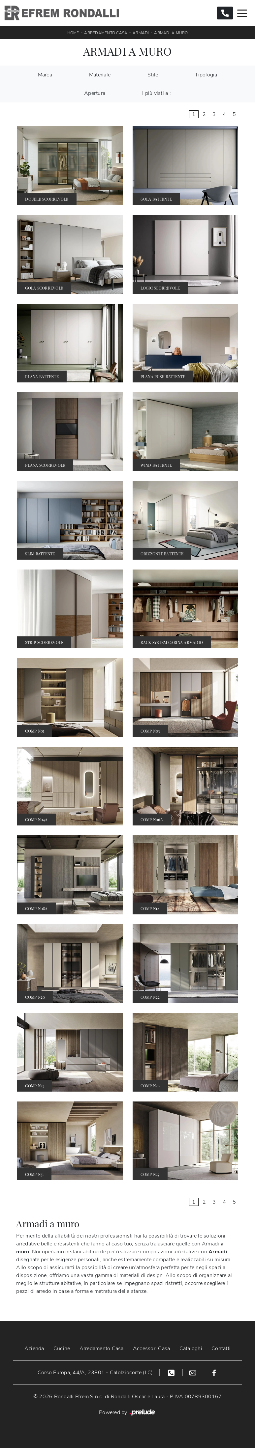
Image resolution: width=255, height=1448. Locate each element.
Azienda (34, 1348)
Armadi (141, 33)
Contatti (221, 1348)
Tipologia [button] (206, 74)
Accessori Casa (151, 1348)
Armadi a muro (171, 33)
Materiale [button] (100, 74)
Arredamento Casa (105, 33)
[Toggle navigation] (242, 12)
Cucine (61, 1348)
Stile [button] (152, 74)
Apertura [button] (94, 93)
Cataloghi (190, 1348)
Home (73, 33)
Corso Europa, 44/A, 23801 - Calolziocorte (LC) (95, 1372)
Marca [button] (45, 74)
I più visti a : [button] (156, 93)
